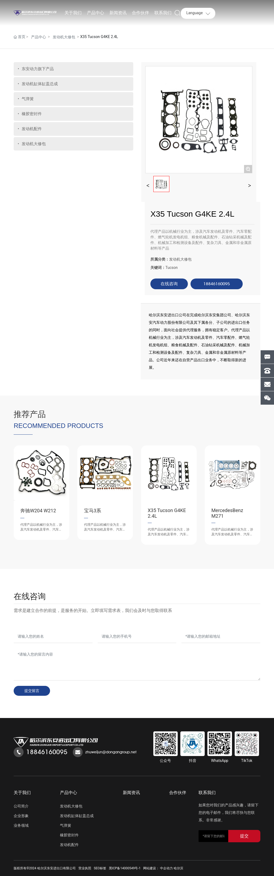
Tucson (171, 267)
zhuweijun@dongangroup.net (110, 752)
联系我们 (207, 792)
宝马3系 (92, 510)
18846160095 (46, 752)
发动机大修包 (64, 37)
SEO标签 (100, 868)
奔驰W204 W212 (38, 510)
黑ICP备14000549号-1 (125, 868)
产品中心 (38, 37)
